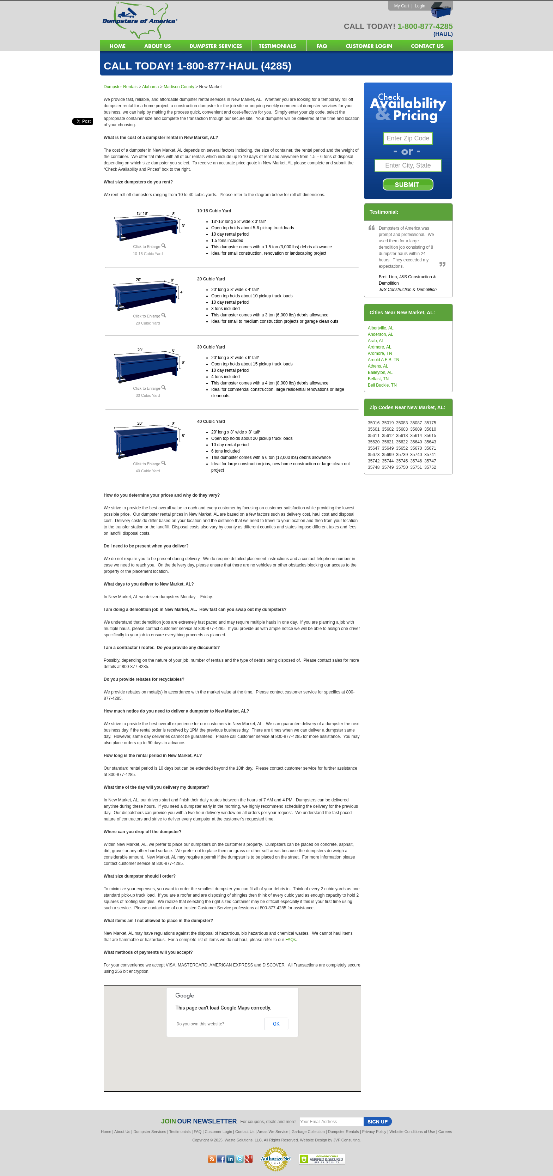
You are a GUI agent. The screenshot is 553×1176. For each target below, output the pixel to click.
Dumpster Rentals (121, 86)
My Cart (401, 6)
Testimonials (180, 1131)
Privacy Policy (374, 1131)
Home (106, 1131)
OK (276, 1024)
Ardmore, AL (379, 347)
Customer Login (218, 1131)
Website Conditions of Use (412, 1131)
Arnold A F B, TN (383, 359)
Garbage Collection (308, 1131)
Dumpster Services (149, 1131)
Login (420, 6)
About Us (122, 1131)
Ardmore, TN (380, 353)
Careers (445, 1131)
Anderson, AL (380, 334)
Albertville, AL (381, 328)
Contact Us (244, 1131)
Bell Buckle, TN (382, 385)
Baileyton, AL (380, 372)
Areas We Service (272, 1131)
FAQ (197, 1131)
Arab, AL (376, 340)
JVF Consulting (346, 1140)
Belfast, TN (378, 378)
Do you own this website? (200, 1024)
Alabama (150, 86)
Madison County (179, 86)
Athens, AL (378, 366)
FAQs (290, 939)
